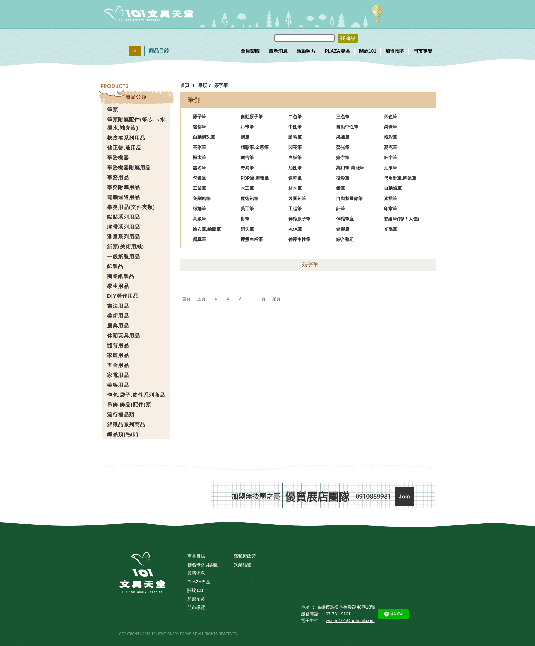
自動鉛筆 (393, 188)
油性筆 (295, 167)
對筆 (245, 218)
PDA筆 (295, 229)
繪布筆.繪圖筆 (207, 229)
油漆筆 (390, 167)
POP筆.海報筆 (255, 178)
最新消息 (278, 51)
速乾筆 (295, 178)
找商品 (348, 38)
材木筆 (295, 188)
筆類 (202, 85)
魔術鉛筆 (249, 198)
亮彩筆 (199, 147)
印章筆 (390, 208)
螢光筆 (342, 147)
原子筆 (199, 116)
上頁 (201, 298)
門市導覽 (422, 51)
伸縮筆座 (345, 218)
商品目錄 (159, 50)
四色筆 (390, 116)
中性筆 (295, 126)
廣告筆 (247, 157)
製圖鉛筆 (297, 198)
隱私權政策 (245, 556)
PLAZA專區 (337, 51)
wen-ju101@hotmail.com (350, 620)
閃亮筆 (295, 147)
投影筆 (342, 178)
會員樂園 (250, 51)
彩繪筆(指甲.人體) (401, 218)
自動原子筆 (252, 116)
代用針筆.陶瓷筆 (400, 178)
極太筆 (199, 157)
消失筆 (247, 229)
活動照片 (306, 51)
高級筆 (199, 218)
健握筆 (342, 229)
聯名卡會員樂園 (202, 564)
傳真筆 (199, 239)
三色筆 (342, 116)
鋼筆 (245, 137)
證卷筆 (295, 137)
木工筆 (247, 188)
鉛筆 (340, 188)
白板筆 (295, 157)
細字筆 (390, 157)
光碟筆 (390, 229)
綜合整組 (345, 239)
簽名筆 (199, 167)
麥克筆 (390, 147)
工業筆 (199, 188)
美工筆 (247, 208)
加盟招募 (394, 51)
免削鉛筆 (202, 198)
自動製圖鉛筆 (349, 198)
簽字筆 (221, 85)
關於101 (367, 51)
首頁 (184, 85)
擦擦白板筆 (252, 239)
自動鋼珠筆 (204, 137)
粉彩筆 (390, 137)
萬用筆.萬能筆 (350, 167)
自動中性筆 (347, 126)
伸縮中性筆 (299, 239)
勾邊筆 (199, 178)
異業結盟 (242, 564)
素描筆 (390, 198)
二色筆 (295, 116)
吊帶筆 (247, 126)
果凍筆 (342, 137)
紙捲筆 (199, 208)
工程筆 (295, 208)
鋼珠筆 (390, 126)
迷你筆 (199, 126)
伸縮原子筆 (299, 218)
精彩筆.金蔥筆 (255, 147)
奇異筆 (247, 167)
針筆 (340, 208)
